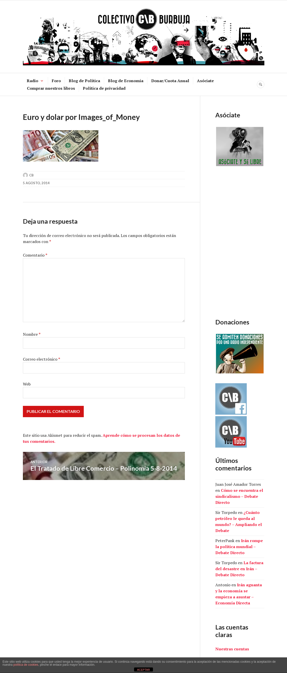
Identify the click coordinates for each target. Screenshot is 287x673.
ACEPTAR (143, 669)
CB (31, 175)
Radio (32, 80)
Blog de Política (84, 80)
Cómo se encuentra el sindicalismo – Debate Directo (239, 496)
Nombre (31, 334)
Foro (56, 80)
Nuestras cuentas (232, 649)
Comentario (35, 255)
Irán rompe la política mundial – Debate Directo (239, 546)
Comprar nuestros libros (51, 88)
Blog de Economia (125, 80)
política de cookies (25, 664)
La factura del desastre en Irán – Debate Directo (239, 569)
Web (27, 384)
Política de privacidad (104, 88)
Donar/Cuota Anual (170, 80)
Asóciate (205, 80)
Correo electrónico (41, 359)
